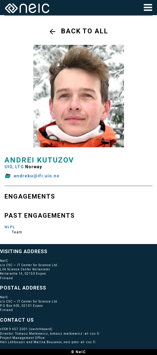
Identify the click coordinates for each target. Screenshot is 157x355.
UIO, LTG (14, 166)
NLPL (10, 227)
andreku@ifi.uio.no (37, 176)
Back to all (84, 31)
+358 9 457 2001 (14, 329)
